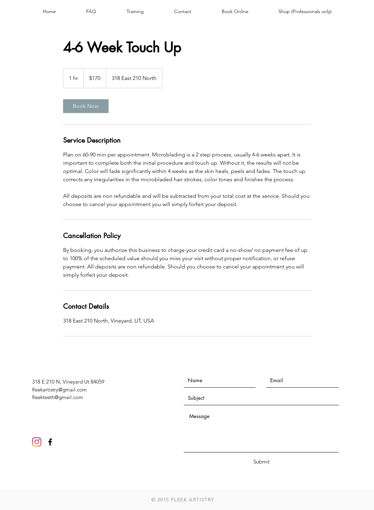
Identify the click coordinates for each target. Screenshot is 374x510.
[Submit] (261, 461)
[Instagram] (36, 442)
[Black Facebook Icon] (50, 442)
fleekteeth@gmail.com (57, 397)
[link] (86, 106)
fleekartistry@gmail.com (59, 389)
